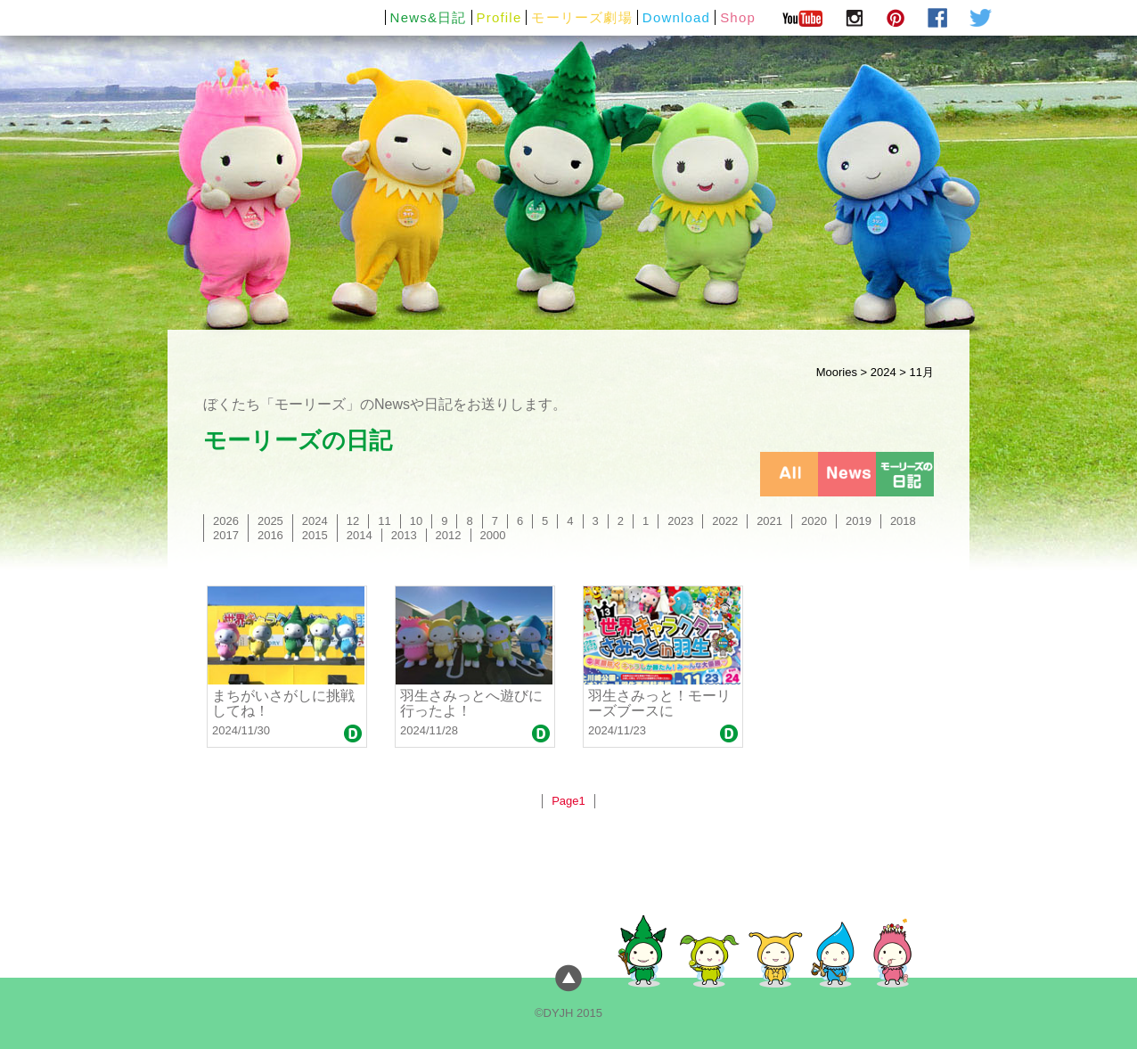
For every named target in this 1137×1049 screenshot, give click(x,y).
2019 (858, 521)
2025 (270, 521)
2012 (449, 535)
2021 (769, 521)
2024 (883, 372)
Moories (836, 372)
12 (353, 521)
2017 (226, 535)
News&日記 (428, 17)
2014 (359, 535)
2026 (226, 521)
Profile (499, 17)
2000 (493, 535)
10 (416, 521)
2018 (903, 521)
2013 (404, 535)
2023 (680, 521)
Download (676, 17)
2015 (315, 535)
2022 (725, 521)
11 (384, 521)
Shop (738, 17)
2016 (270, 535)
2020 (814, 521)
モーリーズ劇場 (581, 17)
